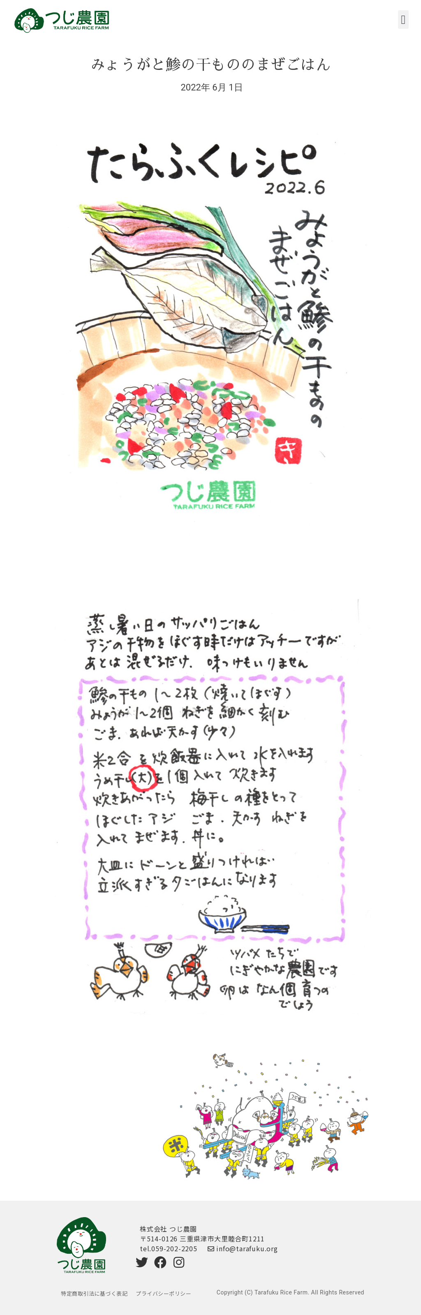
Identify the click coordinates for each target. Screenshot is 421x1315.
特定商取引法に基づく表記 (94, 1293)
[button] (403, 19)
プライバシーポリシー (163, 1293)
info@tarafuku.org (243, 1248)
